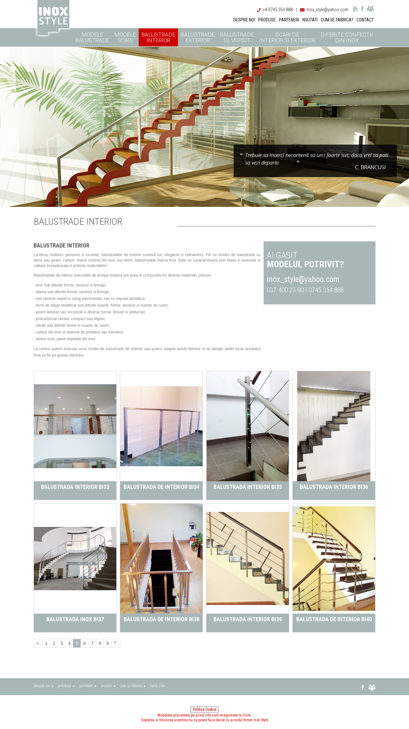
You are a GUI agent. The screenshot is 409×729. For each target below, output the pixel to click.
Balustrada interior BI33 (75, 486)
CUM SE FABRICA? (337, 19)
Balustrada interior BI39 (247, 619)
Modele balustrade (92, 37)
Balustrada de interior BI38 (161, 619)
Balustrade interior (158, 37)
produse (64, 686)
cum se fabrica (131, 686)
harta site (157, 686)
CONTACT (365, 19)
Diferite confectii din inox (346, 37)
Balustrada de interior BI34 (161, 486)
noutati (106, 686)
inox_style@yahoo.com (327, 9)
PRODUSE (267, 19)
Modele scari (125, 37)
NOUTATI (310, 19)
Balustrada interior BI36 (334, 486)
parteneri (86, 686)
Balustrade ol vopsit (237, 37)
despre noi (42, 686)
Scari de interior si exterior (287, 37)
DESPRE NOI (244, 19)
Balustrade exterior (198, 37)
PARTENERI (289, 19)
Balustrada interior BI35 (247, 486)
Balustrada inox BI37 (75, 619)
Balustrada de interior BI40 (334, 619)
